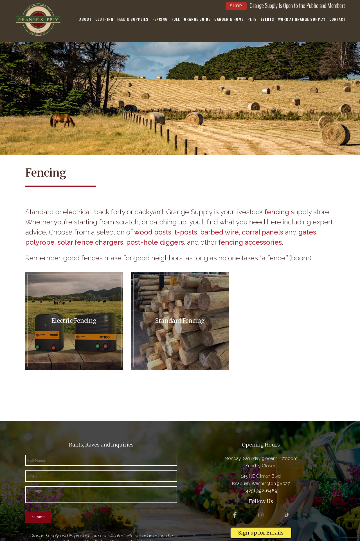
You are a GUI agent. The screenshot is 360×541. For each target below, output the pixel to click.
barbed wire (219, 232)
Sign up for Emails (261, 532)
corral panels (262, 232)
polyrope (40, 242)
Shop (236, 6)
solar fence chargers (90, 242)
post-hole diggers (155, 242)
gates (307, 232)
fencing (276, 212)
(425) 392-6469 (260, 490)
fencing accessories (250, 242)
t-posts (185, 232)
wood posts (152, 232)
